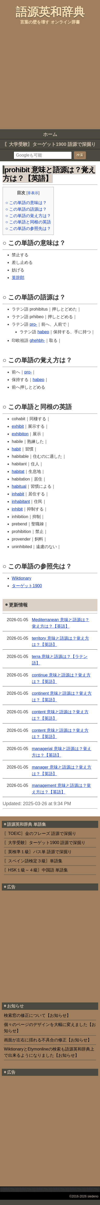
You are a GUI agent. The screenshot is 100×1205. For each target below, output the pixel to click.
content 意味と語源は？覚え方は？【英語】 (60, 715)
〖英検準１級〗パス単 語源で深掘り (38, 852)
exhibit (18, 426)
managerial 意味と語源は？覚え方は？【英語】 (61, 751)
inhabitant (21, 501)
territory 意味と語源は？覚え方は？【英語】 (60, 641)
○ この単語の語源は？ (26, 209)
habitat (18, 471)
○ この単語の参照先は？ (28, 228)
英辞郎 (18, 277)
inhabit (18, 494)
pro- (33, 324)
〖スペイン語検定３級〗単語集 (33, 861)
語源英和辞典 (50, 11)
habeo (43, 332)
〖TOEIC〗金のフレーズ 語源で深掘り (40, 833)
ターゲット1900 (27, 586)
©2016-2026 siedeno (83, 1196)
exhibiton (20, 434)
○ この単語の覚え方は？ (28, 215)
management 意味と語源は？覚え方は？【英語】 (61, 788)
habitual (19, 486)
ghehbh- (37, 340)
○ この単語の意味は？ (26, 202)
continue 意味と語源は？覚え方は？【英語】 (61, 678)
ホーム (50, 134)
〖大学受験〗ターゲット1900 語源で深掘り (50, 144)
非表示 (32, 193)
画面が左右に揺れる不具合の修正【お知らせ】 (48, 1040)
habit (16, 449)
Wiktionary (21, 578)
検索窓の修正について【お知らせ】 (37, 1015)
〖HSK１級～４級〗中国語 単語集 (36, 870)
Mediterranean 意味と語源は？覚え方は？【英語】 (60, 623)
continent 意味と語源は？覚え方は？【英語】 (62, 696)
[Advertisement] (49, 76)
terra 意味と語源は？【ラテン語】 (59, 659)
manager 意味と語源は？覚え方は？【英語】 (61, 770)
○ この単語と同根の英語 (28, 222)
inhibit (17, 509)
